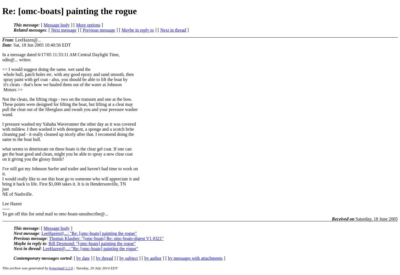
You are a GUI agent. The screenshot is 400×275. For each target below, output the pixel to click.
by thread (104, 258)
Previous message (99, 30)
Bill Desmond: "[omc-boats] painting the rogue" (92, 243)
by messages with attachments (195, 258)
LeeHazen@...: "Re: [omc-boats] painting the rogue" (89, 233)
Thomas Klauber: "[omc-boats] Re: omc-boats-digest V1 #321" (106, 238)
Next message (63, 30)
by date (83, 258)
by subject (128, 258)
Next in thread (173, 30)
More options (88, 25)
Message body (57, 25)
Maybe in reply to (138, 30)
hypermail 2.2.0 (61, 268)
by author (153, 258)
